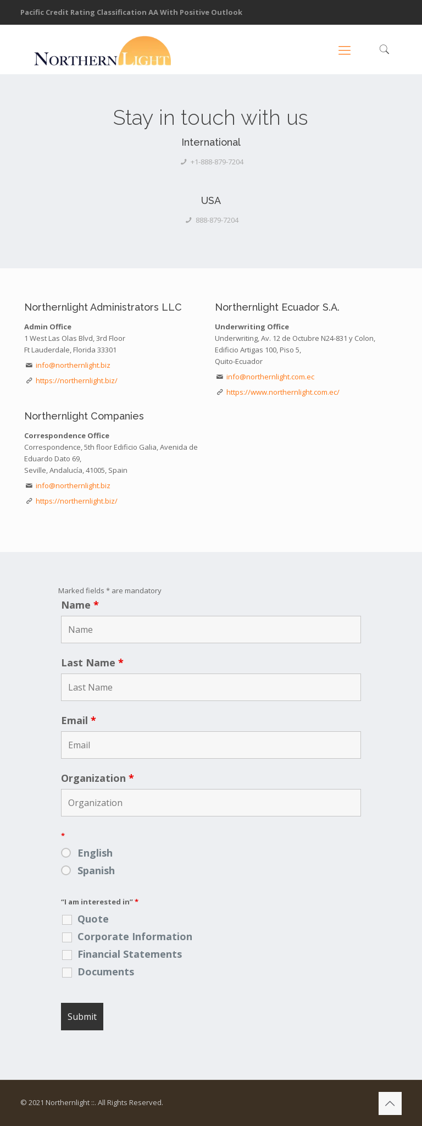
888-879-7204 (217, 220)
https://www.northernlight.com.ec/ (283, 392)
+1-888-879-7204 (217, 162)
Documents (105, 971)
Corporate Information (134, 936)
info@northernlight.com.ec (270, 377)
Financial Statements (129, 953)
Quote (93, 918)
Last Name (92, 662)
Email (78, 720)
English (95, 852)
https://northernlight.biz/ (77, 380)
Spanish (96, 870)
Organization (97, 777)
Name (80, 604)
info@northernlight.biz (73, 365)
